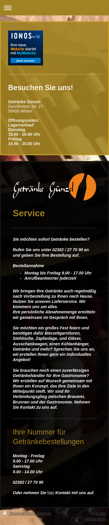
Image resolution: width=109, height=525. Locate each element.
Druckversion (18, 513)
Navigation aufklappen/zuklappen (54, 7)
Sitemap (43, 513)
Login (101, 513)
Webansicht (95, 519)
